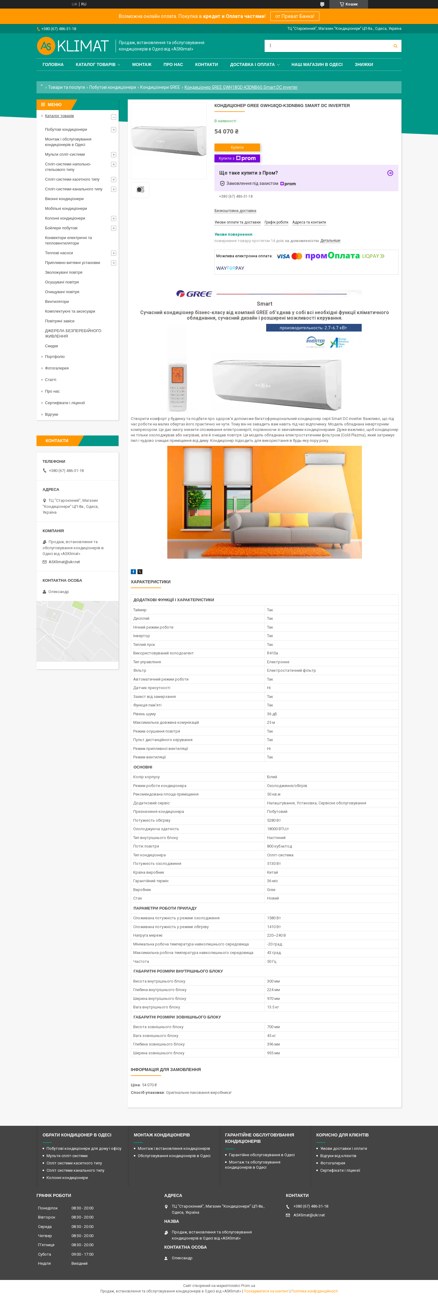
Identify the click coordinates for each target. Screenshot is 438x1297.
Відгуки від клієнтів (338, 1155)
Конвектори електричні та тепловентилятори (68, 240)
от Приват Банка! (295, 16)
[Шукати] (395, 46)
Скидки (51, 346)
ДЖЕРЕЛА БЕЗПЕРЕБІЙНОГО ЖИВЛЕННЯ (73, 333)
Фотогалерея (57, 368)
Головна (53, 64)
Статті (50, 379)
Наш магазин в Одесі (317, 64)
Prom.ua (248, 1286)
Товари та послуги (66, 87)
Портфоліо (55, 356)
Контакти (206, 64)
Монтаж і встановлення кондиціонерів (174, 1148)
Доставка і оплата (252, 64)
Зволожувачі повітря (63, 272)
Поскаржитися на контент (266, 1291)
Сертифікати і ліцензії (65, 403)
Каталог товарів (95, 64)
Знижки (364, 64)
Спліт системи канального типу (75, 1170)
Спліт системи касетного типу (74, 1163)
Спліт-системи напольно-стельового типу (68, 167)
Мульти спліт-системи (65, 154)
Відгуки (51, 414)
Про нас (173, 64)
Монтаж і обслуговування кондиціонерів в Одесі (68, 142)
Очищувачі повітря (62, 292)
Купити (237, 147)
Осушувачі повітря (62, 282)
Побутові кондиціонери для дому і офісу (84, 1148)
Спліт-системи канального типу (74, 189)
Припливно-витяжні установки (72, 262)
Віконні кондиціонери (64, 198)
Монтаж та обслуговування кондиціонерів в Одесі (252, 1165)
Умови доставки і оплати (343, 1148)
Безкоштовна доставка (235, 210)
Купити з (237, 158)
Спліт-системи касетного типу (72, 179)
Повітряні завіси (60, 321)
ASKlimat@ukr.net (64, 562)
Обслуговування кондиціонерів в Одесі (174, 1155)
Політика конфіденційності (314, 1291)
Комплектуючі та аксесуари (70, 311)
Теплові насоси (59, 253)
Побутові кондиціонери (112, 87)
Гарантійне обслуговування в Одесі (262, 1155)
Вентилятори (57, 301)
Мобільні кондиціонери (66, 208)
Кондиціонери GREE (160, 87)
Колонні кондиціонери (65, 218)
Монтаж (141, 64)
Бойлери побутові (61, 228)
